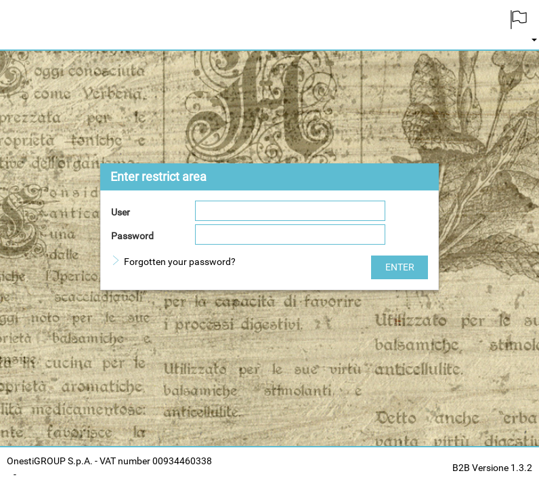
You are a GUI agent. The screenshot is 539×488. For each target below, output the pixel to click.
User (120, 212)
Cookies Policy (53, 474)
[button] (399, 267)
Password (132, 235)
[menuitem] (518, 24)
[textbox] (290, 211)
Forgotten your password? (180, 261)
